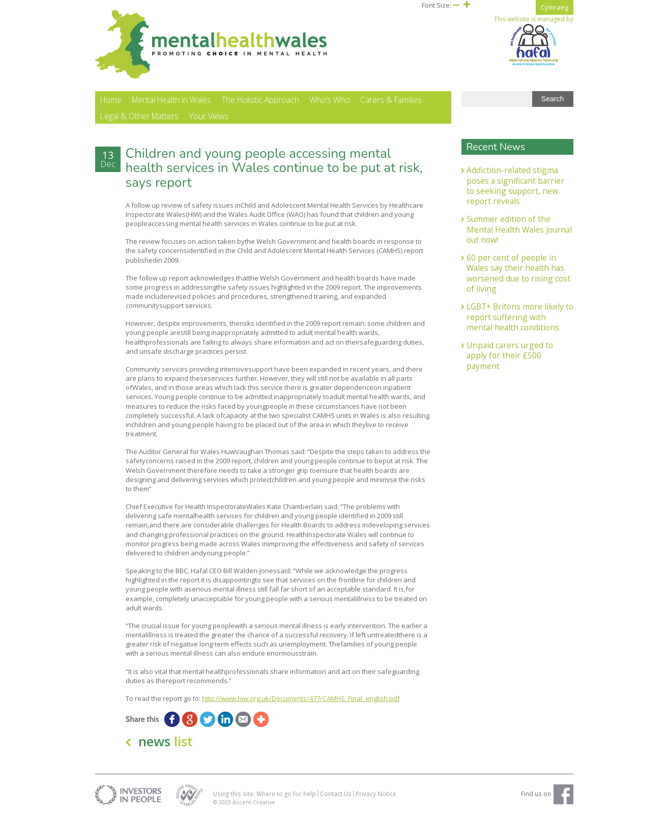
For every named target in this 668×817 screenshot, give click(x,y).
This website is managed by (533, 40)
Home (111, 99)
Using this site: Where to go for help (264, 794)
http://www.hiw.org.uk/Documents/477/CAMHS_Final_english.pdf (301, 698)
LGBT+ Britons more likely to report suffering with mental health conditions (520, 316)
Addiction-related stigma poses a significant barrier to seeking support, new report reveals (515, 185)
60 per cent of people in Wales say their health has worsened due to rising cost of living (518, 273)
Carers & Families (391, 99)
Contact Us (336, 794)
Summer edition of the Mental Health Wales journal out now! (519, 229)
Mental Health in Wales (171, 99)
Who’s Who (329, 99)
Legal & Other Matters (139, 116)
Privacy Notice (376, 794)
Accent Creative (254, 802)
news (165, 741)
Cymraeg (554, 7)
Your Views (208, 116)
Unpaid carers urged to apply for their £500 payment (510, 355)
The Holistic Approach (260, 99)
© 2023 (223, 802)
